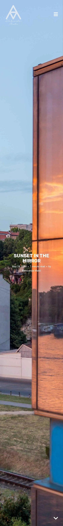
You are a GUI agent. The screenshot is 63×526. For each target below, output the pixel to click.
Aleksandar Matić (31, 270)
